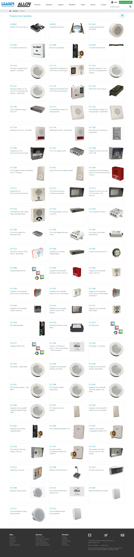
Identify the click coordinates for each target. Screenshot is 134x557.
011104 (13, 65)
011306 (13, 288)
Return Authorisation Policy (43, 545)
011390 (53, 343)
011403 (13, 426)
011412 (53, 446)
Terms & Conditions (93, 545)
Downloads (65, 539)
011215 (92, 188)
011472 (53, 488)
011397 (13, 384)
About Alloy (12, 537)
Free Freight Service (41, 541)
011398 (53, 384)
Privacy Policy (104, 545)
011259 (53, 229)
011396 (92, 364)
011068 (53, 45)
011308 (92, 288)
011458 (13, 488)
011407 (92, 426)
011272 (13, 249)
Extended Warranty (14, 545)
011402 (92, 405)
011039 (92, 24)
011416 (13, 467)
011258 (13, 229)
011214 (53, 188)
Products (37, 5)
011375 (53, 322)
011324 (13, 322)
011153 (13, 127)
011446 (53, 467)
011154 (53, 127)
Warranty (11, 543)
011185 (92, 127)
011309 (13, 305)
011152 (92, 107)
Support (60, 5)
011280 (53, 249)
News (83, 5)
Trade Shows (65, 545)
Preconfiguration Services (42, 539)
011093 (92, 45)
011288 (13, 268)
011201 (53, 167)
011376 (92, 322)
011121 (13, 86)
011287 (92, 249)
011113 (53, 65)
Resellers (72, 5)
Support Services (40, 537)
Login (114, 2)
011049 (13, 45)
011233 (53, 209)
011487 (92, 488)
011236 (92, 209)
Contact (103, 5)
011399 (92, 384)
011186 (13, 148)
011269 (92, 229)
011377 (13, 343)
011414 (92, 446)
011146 (13, 107)
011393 (92, 343)
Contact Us (12, 539)
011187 (53, 148)
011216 (13, 209)
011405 (53, 426)
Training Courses (66, 541)
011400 (13, 405)
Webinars (64, 543)
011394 (13, 364)
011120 (92, 65)
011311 (92, 305)
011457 (92, 467)
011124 (92, 86)
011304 (53, 268)
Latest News (12, 541)
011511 (13, 508)
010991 (53, 24)
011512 (53, 508)
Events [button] (93, 5)
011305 (92, 268)
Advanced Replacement (42, 543)
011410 (13, 446)
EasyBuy (64, 537)
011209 (92, 167)
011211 (13, 188)
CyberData (15, 11)
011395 (53, 364)
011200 (13, 167)
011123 (53, 86)
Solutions (49, 5)
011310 (53, 305)
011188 (92, 148)
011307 (53, 288)
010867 (13, 24)
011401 (53, 405)
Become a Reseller (126, 2)
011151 (53, 107)
